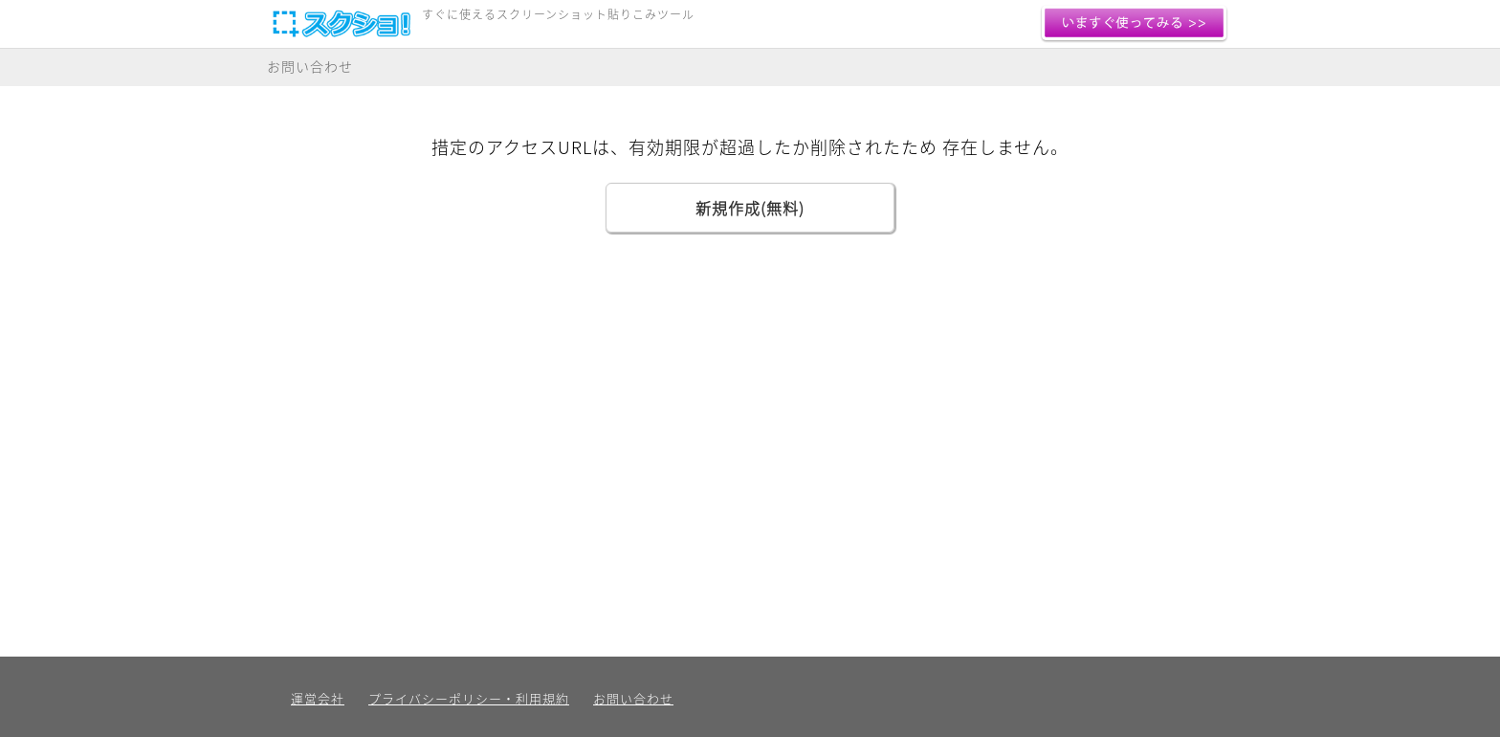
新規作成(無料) (750, 207)
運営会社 (317, 698)
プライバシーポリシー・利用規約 (468, 698)
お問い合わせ (310, 66)
